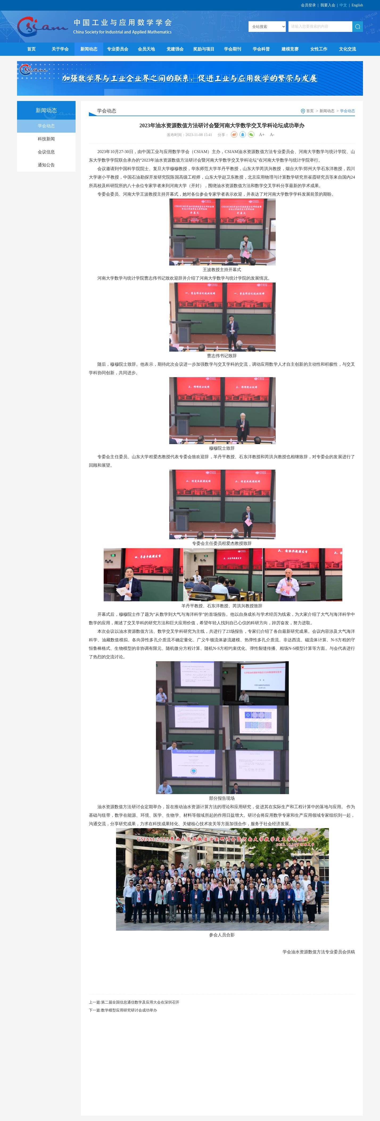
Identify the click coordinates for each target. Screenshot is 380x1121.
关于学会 (60, 49)
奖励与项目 (203, 49)
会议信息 (46, 152)
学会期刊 (232, 49)
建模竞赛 (290, 49)
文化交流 (347, 49)
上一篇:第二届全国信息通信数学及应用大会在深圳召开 (134, 1002)
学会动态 (46, 126)
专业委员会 (117, 49)
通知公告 (46, 165)
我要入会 (327, 5)
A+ (262, 134)
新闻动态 (88, 49)
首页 (31, 49)
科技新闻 (46, 139)
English (357, 5)
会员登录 (308, 5)
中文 (343, 5)
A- (272, 134)
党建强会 (175, 49)
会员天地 (146, 49)
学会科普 (261, 49)
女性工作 (318, 49)
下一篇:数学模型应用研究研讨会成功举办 (123, 1010)
